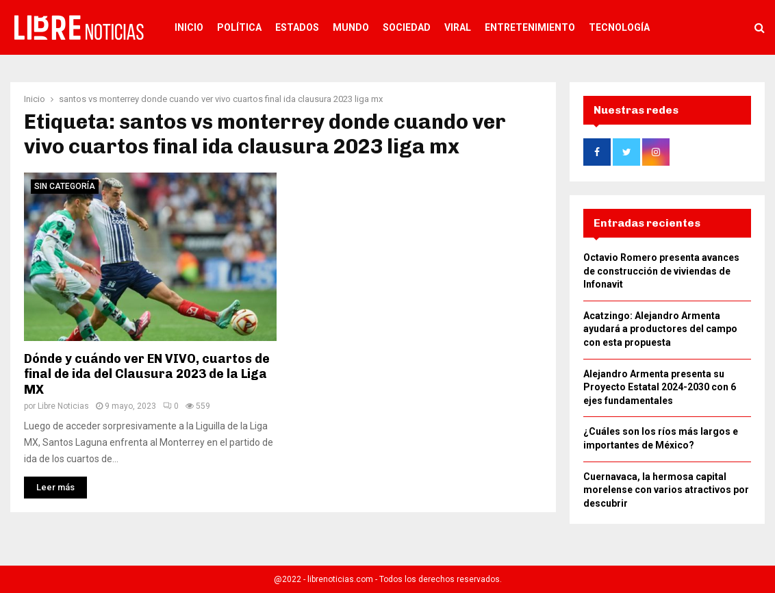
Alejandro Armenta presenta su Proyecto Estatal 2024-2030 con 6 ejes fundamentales (659, 387)
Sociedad (407, 27)
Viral (457, 27)
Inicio (189, 27)
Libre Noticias (63, 406)
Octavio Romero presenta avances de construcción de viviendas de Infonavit (661, 271)
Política (239, 27)
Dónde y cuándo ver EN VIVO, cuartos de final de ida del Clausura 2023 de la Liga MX (147, 374)
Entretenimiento (530, 27)
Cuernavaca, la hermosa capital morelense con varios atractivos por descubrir (666, 490)
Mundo (351, 27)
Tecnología (619, 27)
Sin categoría (64, 186)
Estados (297, 27)
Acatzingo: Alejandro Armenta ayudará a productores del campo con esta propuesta (660, 329)
